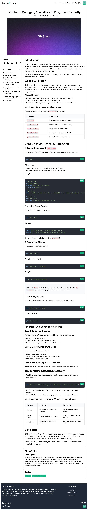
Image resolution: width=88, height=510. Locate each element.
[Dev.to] (79, 3)
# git (27, 476)
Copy (81, 159)
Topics (62, 3)
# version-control (38, 476)
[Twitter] (72, 3)
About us (72, 490)
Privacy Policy (72, 493)
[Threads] (76, 3)
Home (56, 3)
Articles (67, 3)
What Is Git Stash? (10, 75)
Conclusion (8, 100)
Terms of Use (72, 495)
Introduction (8, 73)
